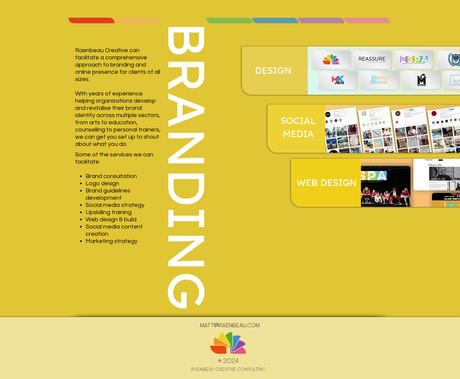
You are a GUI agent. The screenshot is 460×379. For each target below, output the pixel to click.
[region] (92, 20)
